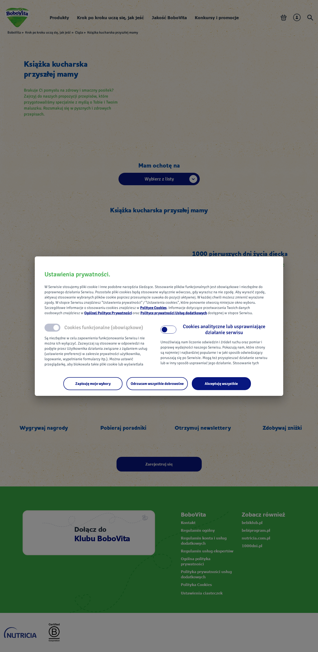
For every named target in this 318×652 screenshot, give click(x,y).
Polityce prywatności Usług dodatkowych (173, 313)
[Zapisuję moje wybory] (92, 383)
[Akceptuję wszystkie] (221, 383)
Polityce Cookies (153, 307)
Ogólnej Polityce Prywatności (108, 313)
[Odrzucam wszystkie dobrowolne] (157, 383)
